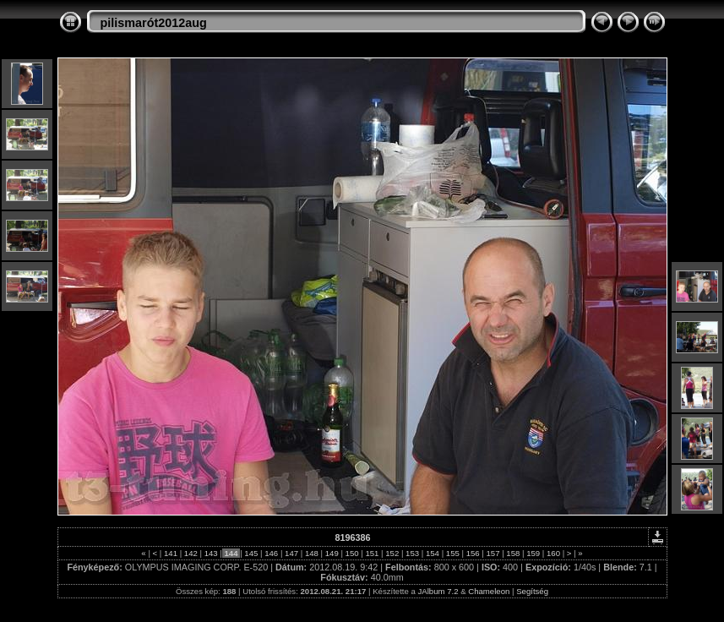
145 (251, 553)
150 (352, 553)
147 (291, 553)
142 (190, 553)
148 (311, 553)
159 (533, 553)
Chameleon (488, 591)
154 (432, 553)
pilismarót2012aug (154, 23)
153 (412, 553)
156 (473, 553)
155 (452, 553)
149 (331, 553)
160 (553, 553)
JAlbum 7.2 (438, 591)
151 (372, 553)
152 (392, 553)
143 (211, 553)
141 (170, 553)
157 (493, 553)
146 (271, 553)
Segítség (532, 591)
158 (513, 553)
